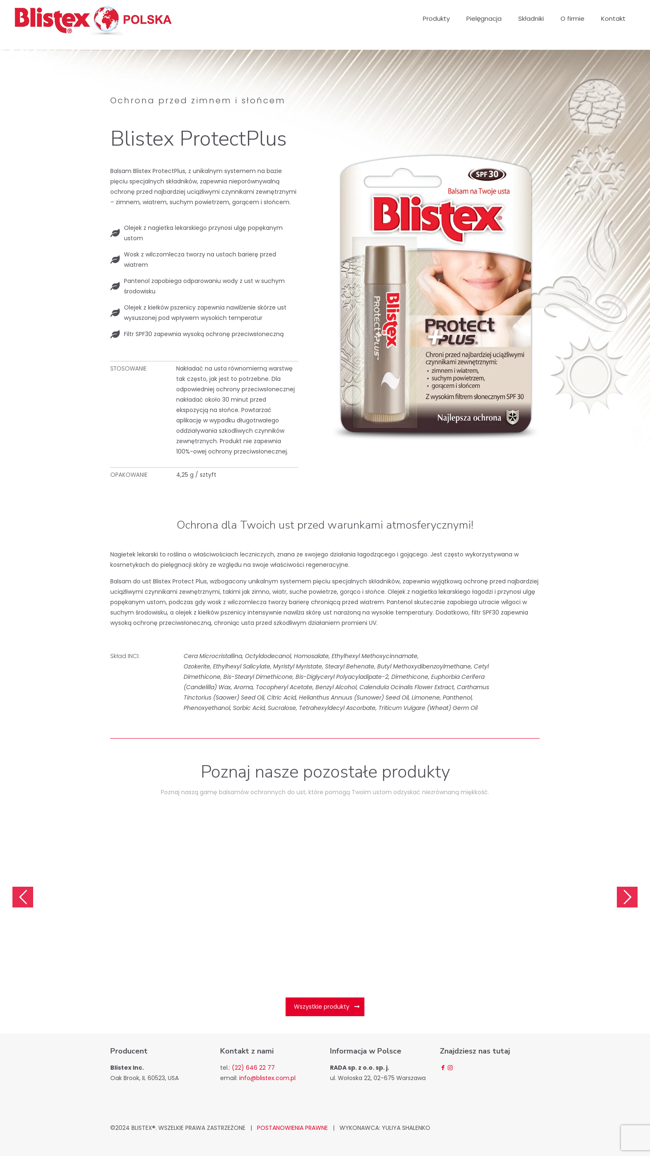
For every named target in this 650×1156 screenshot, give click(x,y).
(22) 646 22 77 (253, 1067)
